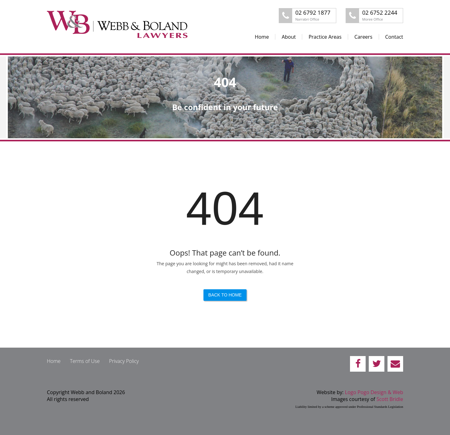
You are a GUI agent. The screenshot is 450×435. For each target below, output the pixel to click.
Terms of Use (85, 361)
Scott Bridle (390, 399)
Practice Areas (324, 37)
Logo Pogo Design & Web (374, 392)
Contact (394, 37)
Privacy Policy (124, 361)
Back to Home (225, 294)
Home (262, 37)
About (289, 37)
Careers (363, 37)
